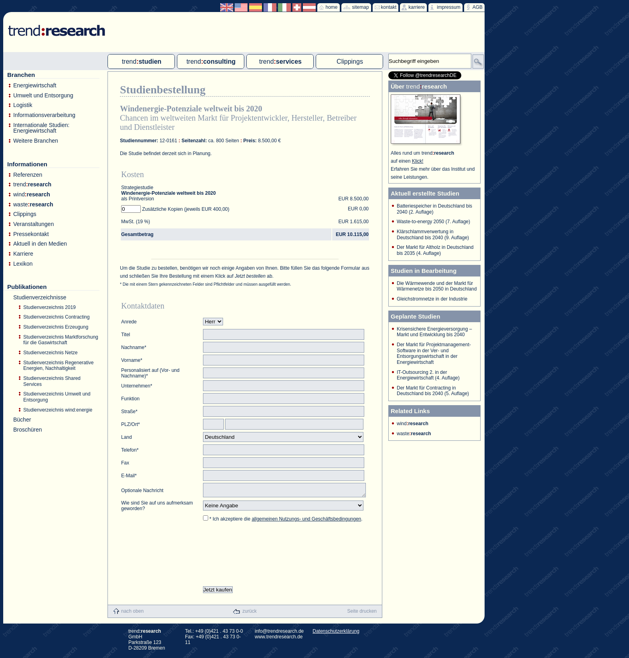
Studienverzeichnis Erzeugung (55, 327)
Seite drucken (362, 613)
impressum (449, 7)
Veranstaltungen (33, 224)
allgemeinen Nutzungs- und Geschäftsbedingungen (306, 521)
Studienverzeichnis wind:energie (57, 410)
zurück (249, 613)
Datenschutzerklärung (335, 633)
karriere (416, 7)
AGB (478, 7)
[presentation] (264, 556)
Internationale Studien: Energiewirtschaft (41, 128)
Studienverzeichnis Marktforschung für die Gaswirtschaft (60, 340)
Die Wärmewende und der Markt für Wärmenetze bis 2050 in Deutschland (437, 286)
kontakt (389, 7)
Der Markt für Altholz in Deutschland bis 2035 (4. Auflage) (435, 250)
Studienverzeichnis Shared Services (52, 381)
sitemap (360, 7)
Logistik (22, 105)
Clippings (25, 214)
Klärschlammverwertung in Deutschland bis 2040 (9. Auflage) (433, 234)
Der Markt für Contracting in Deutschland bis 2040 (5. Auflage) (433, 391)
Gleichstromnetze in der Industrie (432, 299)
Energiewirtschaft (34, 86)
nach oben (132, 613)
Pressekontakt (31, 234)
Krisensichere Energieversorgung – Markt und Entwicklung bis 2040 (434, 332)
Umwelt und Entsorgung (43, 96)
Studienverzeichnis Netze (50, 352)
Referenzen (27, 175)
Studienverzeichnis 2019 (49, 307)
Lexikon (22, 264)
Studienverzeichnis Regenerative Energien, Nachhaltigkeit (58, 365)
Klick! (418, 161)
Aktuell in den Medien (40, 244)
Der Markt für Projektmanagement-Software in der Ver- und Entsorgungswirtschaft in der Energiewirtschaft (434, 353)
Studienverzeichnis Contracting (56, 317)
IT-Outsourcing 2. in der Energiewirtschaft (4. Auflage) (428, 375)
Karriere (23, 254)
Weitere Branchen (35, 141)
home (332, 7)
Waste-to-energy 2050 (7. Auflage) (433, 221)
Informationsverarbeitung (44, 115)
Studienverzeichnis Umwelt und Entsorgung (56, 397)
